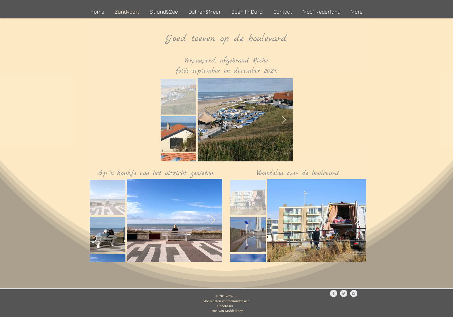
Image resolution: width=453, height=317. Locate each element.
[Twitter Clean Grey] (343, 293)
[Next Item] (283, 119)
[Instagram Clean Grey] (353, 293)
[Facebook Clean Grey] (333, 293)
